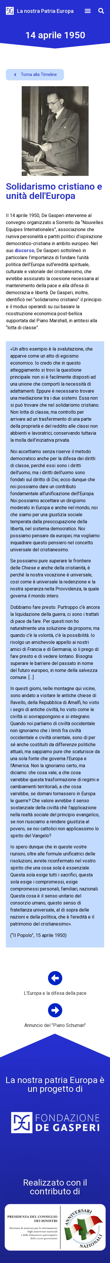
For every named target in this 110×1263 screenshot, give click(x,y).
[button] (87, 11)
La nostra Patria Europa (45, 11)
